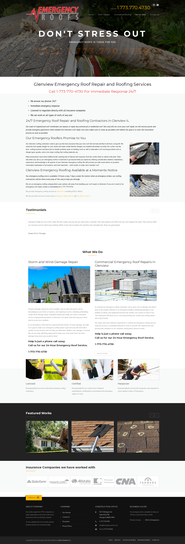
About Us (117, 540)
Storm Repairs (104, 15)
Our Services (67, 513)
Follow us (31, 497)
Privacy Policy (67, 526)
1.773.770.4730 (133, 7)
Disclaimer (66, 521)
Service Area (140, 15)
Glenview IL (61, 191)
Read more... (103, 353)
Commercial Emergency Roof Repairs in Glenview (125, 264)
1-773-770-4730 (37, 351)
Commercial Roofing (122, 15)
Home (91, 15)
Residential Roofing (144, 540)
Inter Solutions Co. (65, 540)
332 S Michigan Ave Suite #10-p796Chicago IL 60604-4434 (106, 514)
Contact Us (154, 15)
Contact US (155, 540)
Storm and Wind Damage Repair (53, 262)
